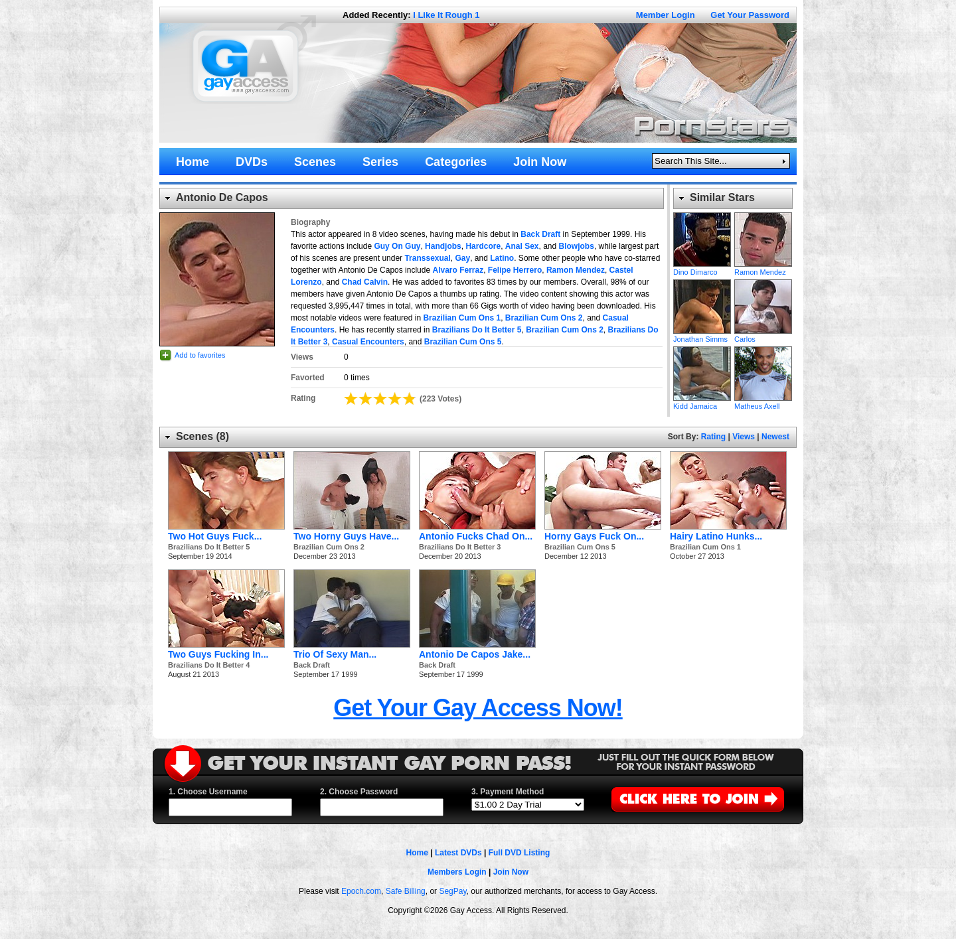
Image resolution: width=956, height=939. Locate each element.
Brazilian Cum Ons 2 (544, 318)
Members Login (457, 872)
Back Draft (540, 234)
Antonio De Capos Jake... (474, 654)
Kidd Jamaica (702, 373)
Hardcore (483, 246)
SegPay (452, 891)
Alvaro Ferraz (457, 270)
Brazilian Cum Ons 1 (462, 318)
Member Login (665, 15)
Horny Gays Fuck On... (594, 536)
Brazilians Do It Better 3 (460, 547)
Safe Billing (406, 891)
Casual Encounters (368, 341)
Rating (713, 436)
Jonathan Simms (702, 306)
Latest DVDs (458, 852)
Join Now (510, 872)
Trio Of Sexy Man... (334, 654)
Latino (502, 258)
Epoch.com (361, 891)
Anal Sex (522, 246)
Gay (462, 258)
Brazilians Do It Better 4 (209, 665)
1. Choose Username (208, 791)
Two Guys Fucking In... (218, 654)
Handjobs (443, 246)
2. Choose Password (359, 791)
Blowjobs (576, 246)
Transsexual (427, 258)
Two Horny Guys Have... (346, 536)
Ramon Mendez (575, 270)
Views (743, 436)
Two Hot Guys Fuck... (215, 536)
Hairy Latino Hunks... (716, 536)
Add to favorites (200, 355)
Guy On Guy (397, 246)
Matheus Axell (763, 373)
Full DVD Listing (519, 852)
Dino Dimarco (702, 239)
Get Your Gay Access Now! (478, 707)
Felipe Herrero (515, 270)
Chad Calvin (365, 282)
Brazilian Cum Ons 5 (463, 341)
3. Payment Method (507, 791)
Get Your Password (749, 15)
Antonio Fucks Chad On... (475, 536)
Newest (775, 436)
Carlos (763, 306)
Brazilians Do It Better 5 (477, 329)
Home (417, 852)
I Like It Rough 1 (446, 15)
